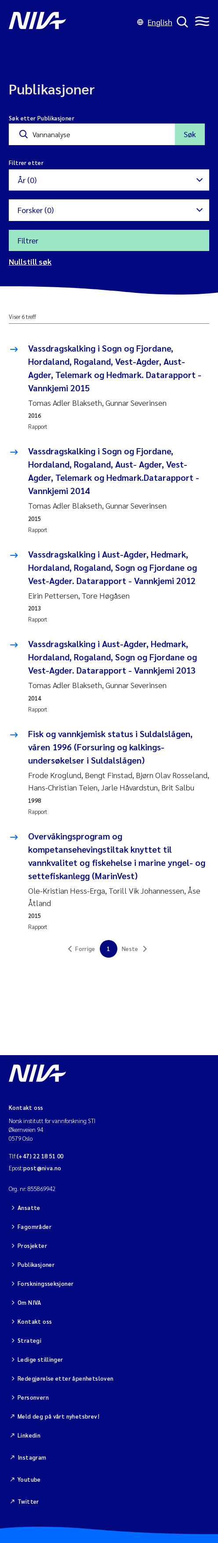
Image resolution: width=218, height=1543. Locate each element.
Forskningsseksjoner (45, 1283)
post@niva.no (42, 1168)
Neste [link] (130, 948)
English (154, 22)
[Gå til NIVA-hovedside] (71, 22)
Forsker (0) (36, 210)
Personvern (33, 1397)
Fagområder (34, 1226)
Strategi (29, 1340)
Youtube (29, 1479)
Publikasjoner (36, 1264)
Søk (190, 134)
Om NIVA (29, 1302)
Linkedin (29, 1435)
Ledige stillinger (40, 1359)
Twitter (28, 1501)
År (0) (27, 180)
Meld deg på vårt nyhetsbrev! (58, 1416)
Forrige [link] (85, 948)
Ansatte (29, 1207)
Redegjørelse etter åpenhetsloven (65, 1378)
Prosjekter (32, 1245)
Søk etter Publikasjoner (41, 118)
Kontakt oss (35, 1321)
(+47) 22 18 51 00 (40, 1156)
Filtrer (28, 240)
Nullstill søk (30, 261)
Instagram (32, 1457)
